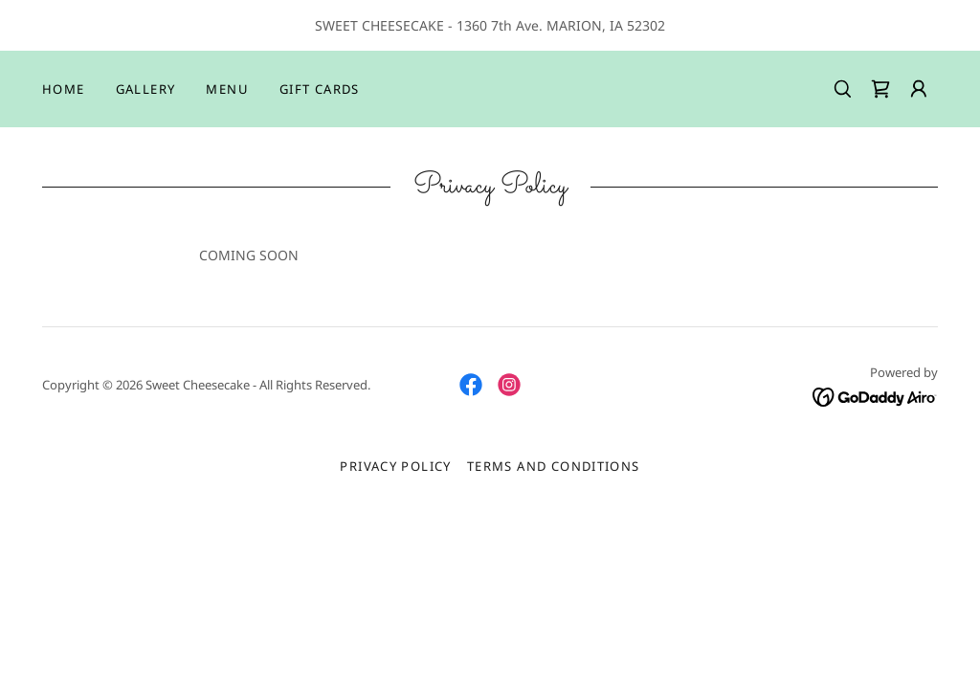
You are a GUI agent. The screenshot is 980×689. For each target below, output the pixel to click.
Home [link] (63, 89)
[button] (919, 89)
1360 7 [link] (478, 25)
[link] (880, 89)
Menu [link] (227, 89)
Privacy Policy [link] (395, 466)
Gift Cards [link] (319, 89)
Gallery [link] (146, 89)
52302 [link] (646, 25)
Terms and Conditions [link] (553, 466)
